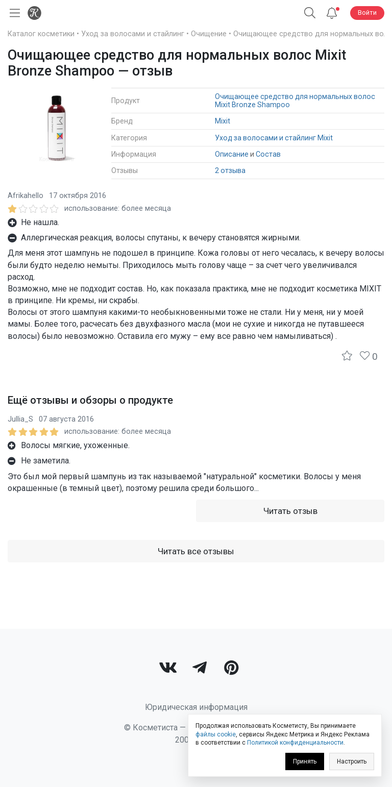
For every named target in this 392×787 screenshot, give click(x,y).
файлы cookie (215, 734)
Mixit (222, 121)
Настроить (351, 761)
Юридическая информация (196, 707)
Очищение (209, 34)
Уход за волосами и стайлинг (132, 34)
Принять (304, 761)
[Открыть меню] (13, 13)
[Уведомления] (331, 13)
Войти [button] (367, 12)
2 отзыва (230, 170)
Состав (268, 154)
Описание (232, 154)
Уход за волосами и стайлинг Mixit (274, 138)
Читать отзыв (290, 511)
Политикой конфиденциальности (295, 742)
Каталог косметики (41, 34)
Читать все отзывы (196, 551)
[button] (310, 13)
